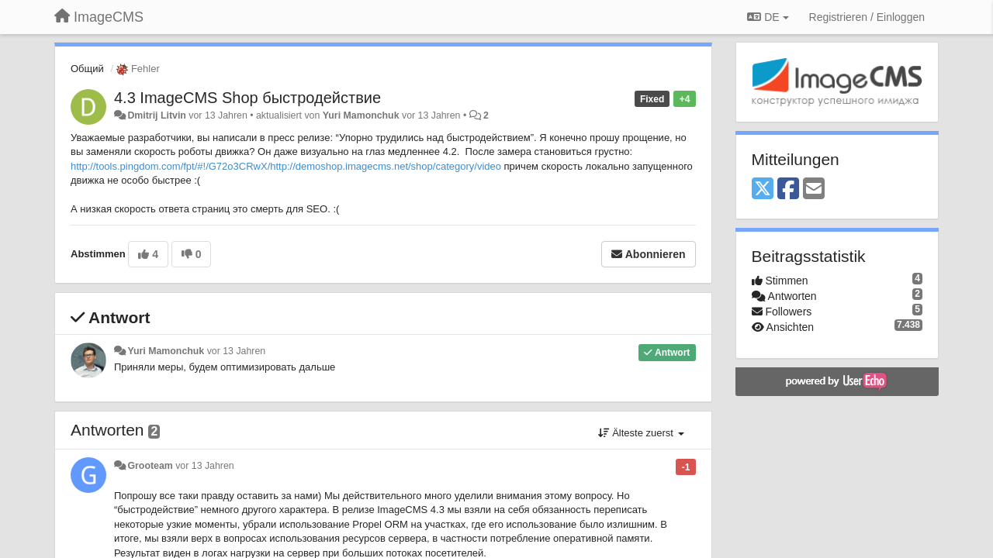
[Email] (814, 189)
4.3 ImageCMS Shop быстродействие (247, 97)
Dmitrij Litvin (156, 115)
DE (767, 17)
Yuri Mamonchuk (361, 115)
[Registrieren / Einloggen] (867, 17)
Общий (87, 68)
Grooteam (149, 465)
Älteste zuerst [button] (641, 433)
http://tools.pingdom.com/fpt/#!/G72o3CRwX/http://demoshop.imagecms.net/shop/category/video (286, 166)
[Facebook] (788, 189)
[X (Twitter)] (762, 189)
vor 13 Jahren (236, 351)
